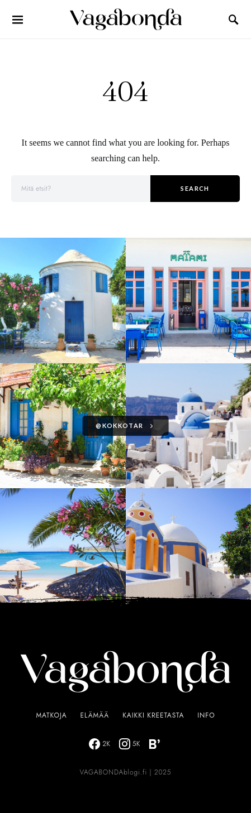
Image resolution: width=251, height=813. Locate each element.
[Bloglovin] (154, 743)
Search (195, 188)
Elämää (95, 715)
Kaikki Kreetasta (153, 715)
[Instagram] (129, 743)
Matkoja (51, 715)
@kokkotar (119, 425)
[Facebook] (99, 743)
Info (206, 715)
